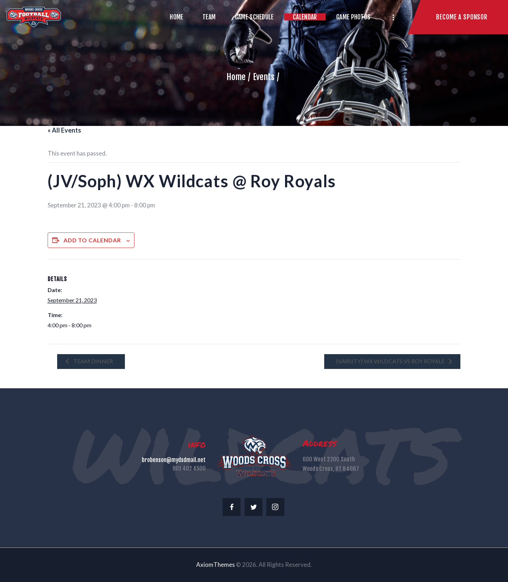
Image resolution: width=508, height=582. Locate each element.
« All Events (64, 130)
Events (263, 77)
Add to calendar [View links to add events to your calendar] (92, 240)
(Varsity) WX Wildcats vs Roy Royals (390, 361)
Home (236, 77)
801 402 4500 (189, 468)
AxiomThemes (215, 564)
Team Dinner (92, 361)
